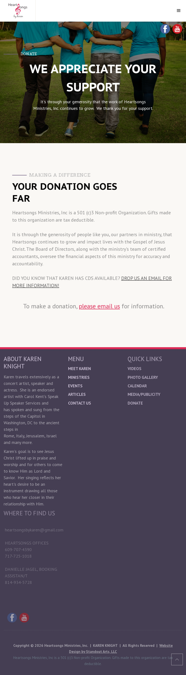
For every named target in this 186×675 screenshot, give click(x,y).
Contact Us (79, 403)
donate (135, 403)
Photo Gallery (143, 377)
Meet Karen (79, 368)
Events (75, 385)
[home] (18, 11)
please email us (99, 306)
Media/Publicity (144, 394)
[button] (178, 10)
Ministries (79, 377)
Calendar (137, 385)
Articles (77, 394)
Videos (134, 368)
